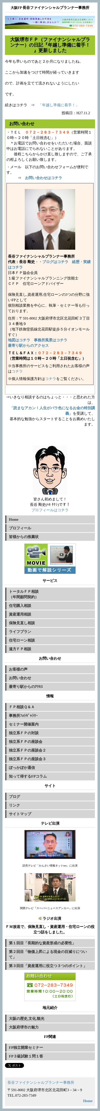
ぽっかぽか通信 (22, 768)
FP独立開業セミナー (26, 1048)
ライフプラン (20, 632)
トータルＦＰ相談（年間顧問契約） (24, 594)
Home (13, 519)
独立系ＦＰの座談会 (25, 742)
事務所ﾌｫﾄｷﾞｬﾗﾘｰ (23, 716)
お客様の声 (18, 669)
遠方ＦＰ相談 (20, 649)
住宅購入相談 (20, 606)
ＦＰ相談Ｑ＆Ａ (22, 707)
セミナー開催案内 (24, 724)
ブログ (14, 797)
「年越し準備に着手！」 (58, 105)
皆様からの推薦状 (24, 537)
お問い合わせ (20, 678)
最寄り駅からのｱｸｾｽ (26, 687)
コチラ (17, 371)
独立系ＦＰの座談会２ (27, 750)
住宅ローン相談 (22, 640)
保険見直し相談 (22, 623)
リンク (14, 805)
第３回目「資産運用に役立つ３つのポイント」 (48, 966)
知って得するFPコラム (28, 776)
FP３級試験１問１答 (26, 1056)
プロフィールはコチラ (50, 510)
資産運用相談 (20, 614)
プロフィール (20, 528)
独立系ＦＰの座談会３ (27, 759)
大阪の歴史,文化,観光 (26, 1019)
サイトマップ (20, 814)
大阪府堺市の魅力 (24, 1027)
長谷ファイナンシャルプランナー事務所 (40, 1082)
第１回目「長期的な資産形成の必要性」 (42, 943)
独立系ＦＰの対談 (24, 733)
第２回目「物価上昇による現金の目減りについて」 (48, 954)
